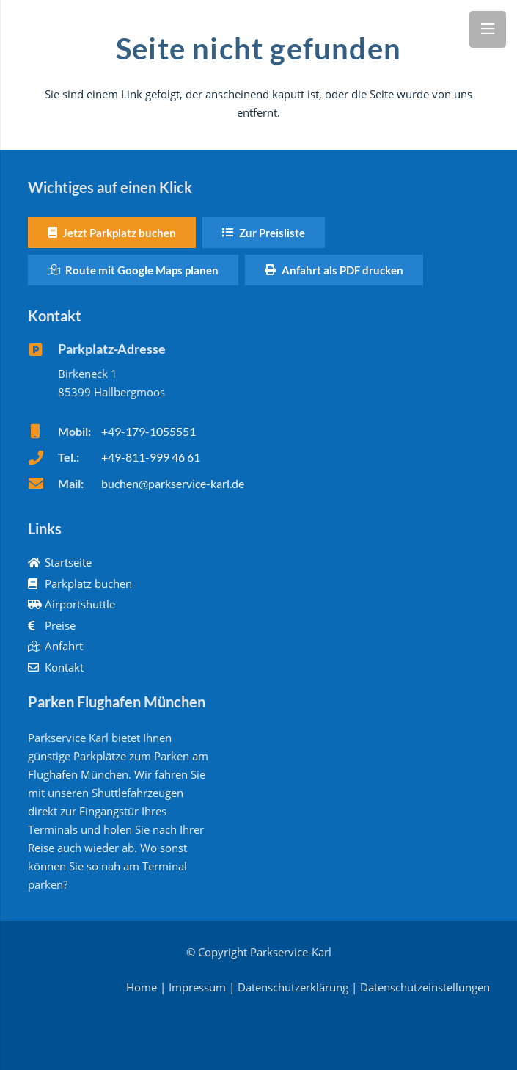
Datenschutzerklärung (293, 987)
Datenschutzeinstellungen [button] (425, 987)
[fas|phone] (43, 458)
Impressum (197, 987)
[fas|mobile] (43, 431)
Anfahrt (56, 645)
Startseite (60, 562)
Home (141, 987)
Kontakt (56, 667)
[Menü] (487, 29)
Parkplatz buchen (80, 583)
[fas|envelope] (43, 483)
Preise (52, 625)
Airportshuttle (72, 604)
